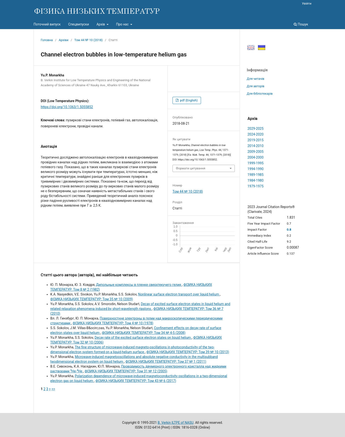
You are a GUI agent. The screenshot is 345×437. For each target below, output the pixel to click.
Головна (47, 40)
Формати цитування (190, 168)
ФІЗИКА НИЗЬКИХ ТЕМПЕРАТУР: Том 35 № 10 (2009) (91, 299)
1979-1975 (255, 186)
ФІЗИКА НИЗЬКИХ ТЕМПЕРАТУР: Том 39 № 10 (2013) (187, 352)
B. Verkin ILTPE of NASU (175, 423)
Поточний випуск (47, 24)
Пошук (301, 24)
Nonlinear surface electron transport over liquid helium (179, 294)
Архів (101, 24)
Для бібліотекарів (260, 93)
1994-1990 (255, 169)
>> (53, 389)
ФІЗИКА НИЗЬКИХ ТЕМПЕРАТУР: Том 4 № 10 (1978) (113, 323)
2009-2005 (255, 152)
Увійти (306, 3)
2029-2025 (255, 128)
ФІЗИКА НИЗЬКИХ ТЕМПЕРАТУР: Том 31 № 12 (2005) (126, 371)
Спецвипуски (78, 24)
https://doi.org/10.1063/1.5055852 (67, 107)
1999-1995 (255, 163)
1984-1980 (255, 180)
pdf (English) (188, 100)
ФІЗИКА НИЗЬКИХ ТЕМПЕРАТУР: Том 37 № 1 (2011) (166, 361)
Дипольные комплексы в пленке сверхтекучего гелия (139, 285)
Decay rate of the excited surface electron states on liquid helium (143, 337)
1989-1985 (255, 175)
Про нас (122, 24)
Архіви (63, 40)
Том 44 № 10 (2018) (88, 40)
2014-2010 (255, 146)
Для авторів (255, 86)
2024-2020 (255, 134)
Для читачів (255, 78)
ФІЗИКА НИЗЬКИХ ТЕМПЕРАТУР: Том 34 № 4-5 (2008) (143, 333)
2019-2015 (255, 140)
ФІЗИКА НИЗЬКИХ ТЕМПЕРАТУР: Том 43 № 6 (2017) (135, 381)
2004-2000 (255, 157)
